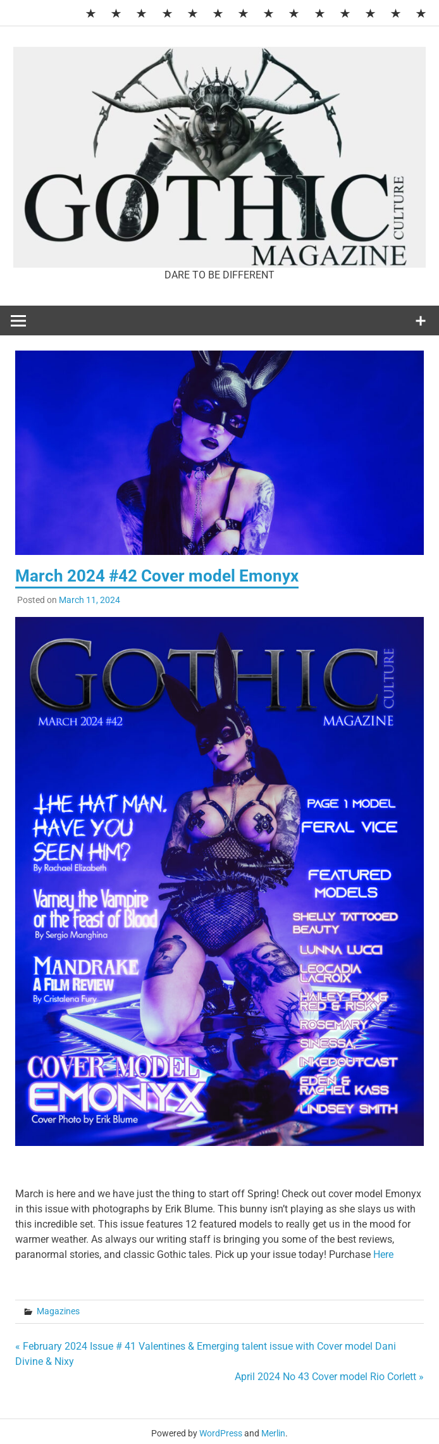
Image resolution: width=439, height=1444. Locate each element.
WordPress (220, 1433)
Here (383, 1254)
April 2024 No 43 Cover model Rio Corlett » (329, 1377)
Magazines (58, 1311)
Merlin (273, 1433)
